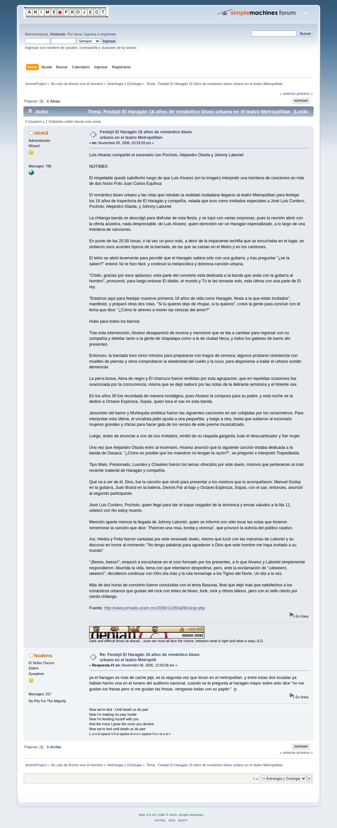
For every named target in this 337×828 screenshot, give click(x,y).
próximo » (305, 94)
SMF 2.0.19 (147, 815)
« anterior (288, 94)
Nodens (43, 655)
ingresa (90, 34)
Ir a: (255, 778)
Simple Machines (190, 815)
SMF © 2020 (167, 815)
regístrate (108, 34)
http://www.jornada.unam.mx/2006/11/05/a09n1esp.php (154, 608)
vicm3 (41, 133)
